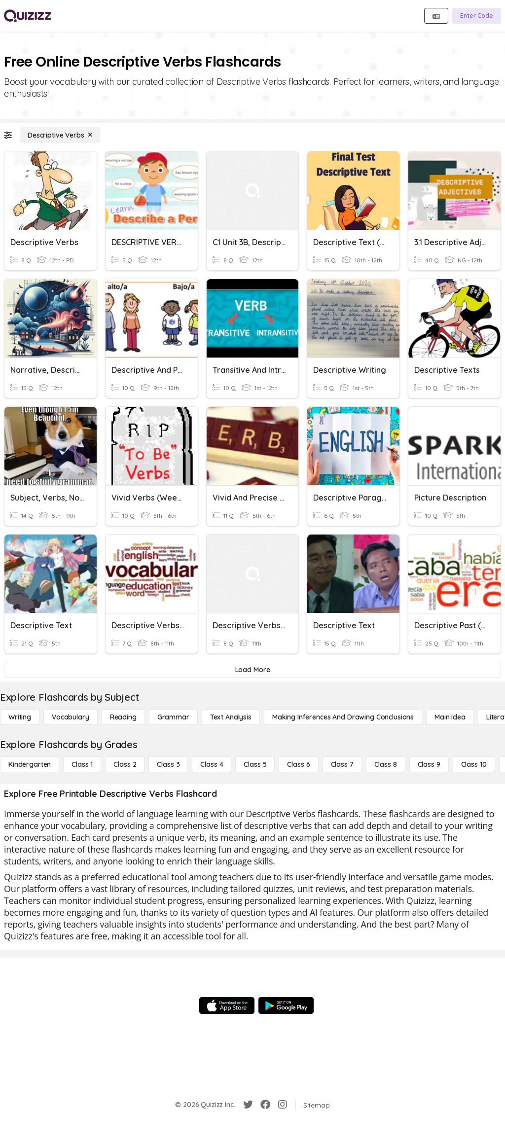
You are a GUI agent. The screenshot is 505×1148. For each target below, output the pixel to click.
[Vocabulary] (70, 717)
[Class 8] (385, 764)
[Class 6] (298, 764)
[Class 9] (429, 764)
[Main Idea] (450, 717)
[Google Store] (286, 1005)
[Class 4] (211, 764)
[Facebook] (265, 1104)
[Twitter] (248, 1104)
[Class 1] (82, 764)
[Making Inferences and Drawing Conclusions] (343, 717)
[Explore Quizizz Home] (27, 15)
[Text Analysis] (231, 717)
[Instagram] (282, 1104)
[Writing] (19, 717)
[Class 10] (474, 764)
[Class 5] (255, 764)
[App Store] (226, 1005)
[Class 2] (124, 764)
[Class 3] (168, 764)
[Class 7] (342, 764)
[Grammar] (173, 717)
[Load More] (252, 670)
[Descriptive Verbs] (60, 135)
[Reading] (123, 717)
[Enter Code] (476, 16)
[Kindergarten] (29, 764)
